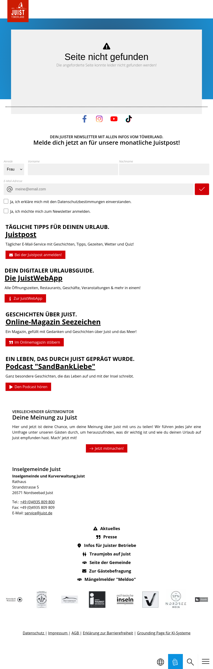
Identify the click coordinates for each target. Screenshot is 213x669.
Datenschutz (34, 633)
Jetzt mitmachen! (106, 448)
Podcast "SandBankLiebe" (50, 366)
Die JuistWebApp (33, 278)
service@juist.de (38, 513)
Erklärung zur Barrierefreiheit (108, 633)
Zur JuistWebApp (25, 298)
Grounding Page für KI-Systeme (163, 633)
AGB (75, 633)
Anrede (8, 161)
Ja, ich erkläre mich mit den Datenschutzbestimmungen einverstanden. (70, 201)
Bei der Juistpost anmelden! (35, 255)
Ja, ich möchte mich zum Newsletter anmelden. (50, 211)
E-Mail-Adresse (13, 181)
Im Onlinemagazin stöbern (34, 342)
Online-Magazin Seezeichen (53, 322)
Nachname (126, 161)
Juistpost (21, 234)
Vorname (34, 161)
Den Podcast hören (28, 387)
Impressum (58, 633)
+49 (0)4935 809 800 (37, 501)
